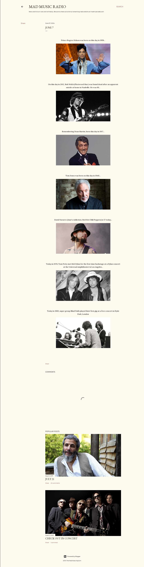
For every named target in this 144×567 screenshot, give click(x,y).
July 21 (49, 479)
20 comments (55, 483)
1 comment (54, 542)
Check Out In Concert (61, 538)
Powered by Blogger (72, 556)
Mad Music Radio (47, 6)
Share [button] (23, 23)
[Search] (119, 6)
